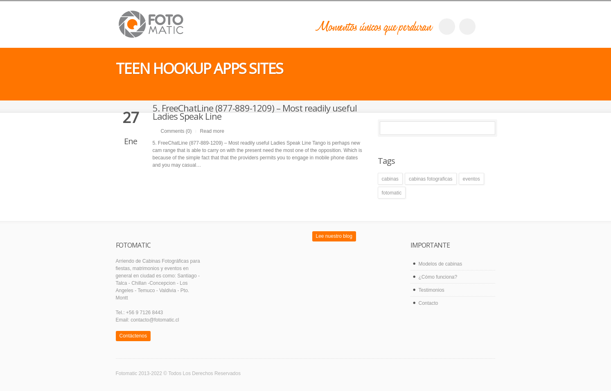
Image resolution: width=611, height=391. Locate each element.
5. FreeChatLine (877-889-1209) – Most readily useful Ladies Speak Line (255, 112)
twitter (467, 26)
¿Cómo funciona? (438, 277)
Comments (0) (176, 131)
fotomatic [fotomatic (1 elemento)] (392, 193)
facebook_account (447, 26)
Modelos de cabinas (440, 264)
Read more (212, 131)
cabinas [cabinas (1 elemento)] (390, 179)
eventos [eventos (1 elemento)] (471, 179)
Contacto (428, 303)
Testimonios (431, 290)
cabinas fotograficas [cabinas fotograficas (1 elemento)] (431, 179)
